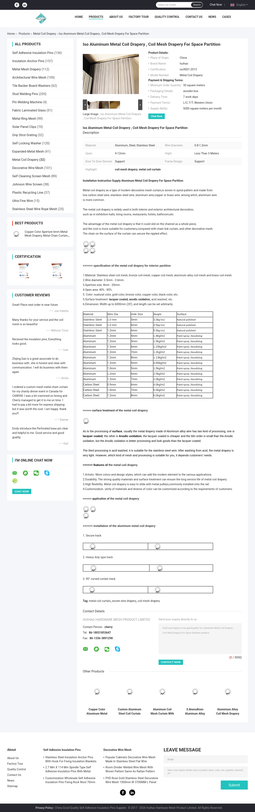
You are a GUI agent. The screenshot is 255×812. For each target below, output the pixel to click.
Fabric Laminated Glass (29, 110)
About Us (116, 16)
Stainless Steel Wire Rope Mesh (34, 209)
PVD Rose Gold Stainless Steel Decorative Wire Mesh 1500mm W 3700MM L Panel (131, 780)
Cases (226, 16)
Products (96, 16)
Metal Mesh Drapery (26, 69)
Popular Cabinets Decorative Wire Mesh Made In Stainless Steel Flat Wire (130, 759)
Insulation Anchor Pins (28, 61)
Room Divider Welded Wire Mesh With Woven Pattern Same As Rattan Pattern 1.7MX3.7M (130, 770)
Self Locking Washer (26, 143)
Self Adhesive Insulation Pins (32, 53)
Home (79, 16)
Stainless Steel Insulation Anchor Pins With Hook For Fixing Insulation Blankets (70, 759)
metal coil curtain (100, 600)
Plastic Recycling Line (27, 192)
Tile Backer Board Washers (31, 86)
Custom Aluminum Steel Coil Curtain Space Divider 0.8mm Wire (129, 711)
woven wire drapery (124, 600)
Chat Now (216, 4)
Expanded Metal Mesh (28, 151)
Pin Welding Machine (27, 102)
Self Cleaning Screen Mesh (31, 176)
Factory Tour (139, 16)
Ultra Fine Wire (22, 201)
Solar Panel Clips (24, 127)
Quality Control (167, 16)
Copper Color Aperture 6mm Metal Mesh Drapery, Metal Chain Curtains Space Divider (47, 235)
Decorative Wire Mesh (27, 168)
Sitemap (12, 786)
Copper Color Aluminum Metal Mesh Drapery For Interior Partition (97, 711)
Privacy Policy (44, 807)
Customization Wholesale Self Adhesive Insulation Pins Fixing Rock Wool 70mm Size (70, 781)
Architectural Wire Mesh (29, 77)
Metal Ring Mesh (24, 118)
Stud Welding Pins (25, 94)
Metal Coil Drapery (44, 33)
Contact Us (193, 16)
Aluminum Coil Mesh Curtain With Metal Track (162, 711)
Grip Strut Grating (24, 135)
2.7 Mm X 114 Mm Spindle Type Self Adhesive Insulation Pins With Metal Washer (68, 770)
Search (197, 4)
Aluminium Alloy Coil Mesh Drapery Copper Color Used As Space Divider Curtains (227, 711)
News (212, 16)
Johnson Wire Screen (27, 184)
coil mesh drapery (149, 600)
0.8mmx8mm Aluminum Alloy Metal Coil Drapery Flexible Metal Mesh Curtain (194, 711)
